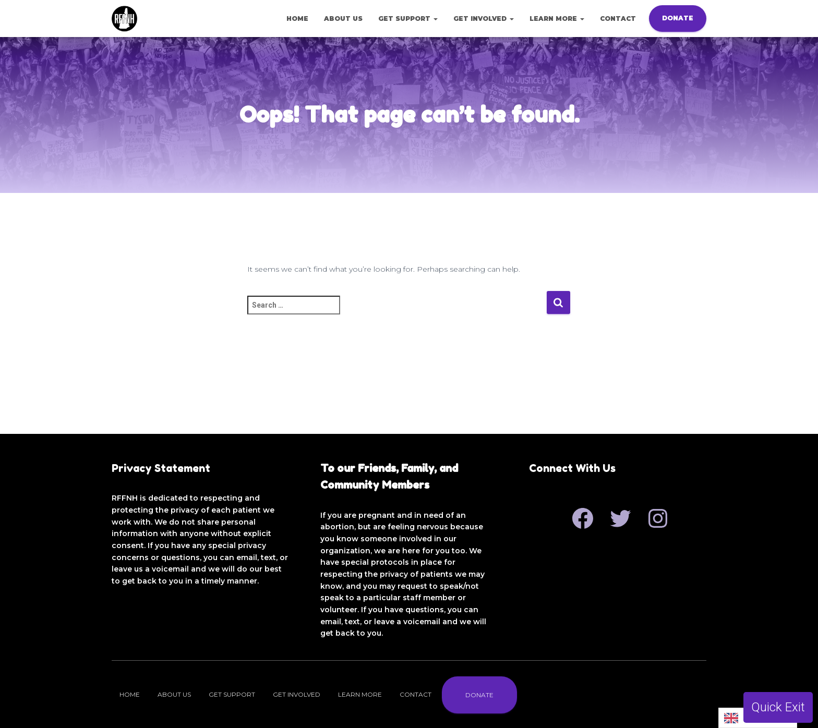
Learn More (557, 18)
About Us (343, 18)
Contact (618, 18)
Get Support (408, 18)
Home (297, 18)
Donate (677, 18)
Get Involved (483, 18)
